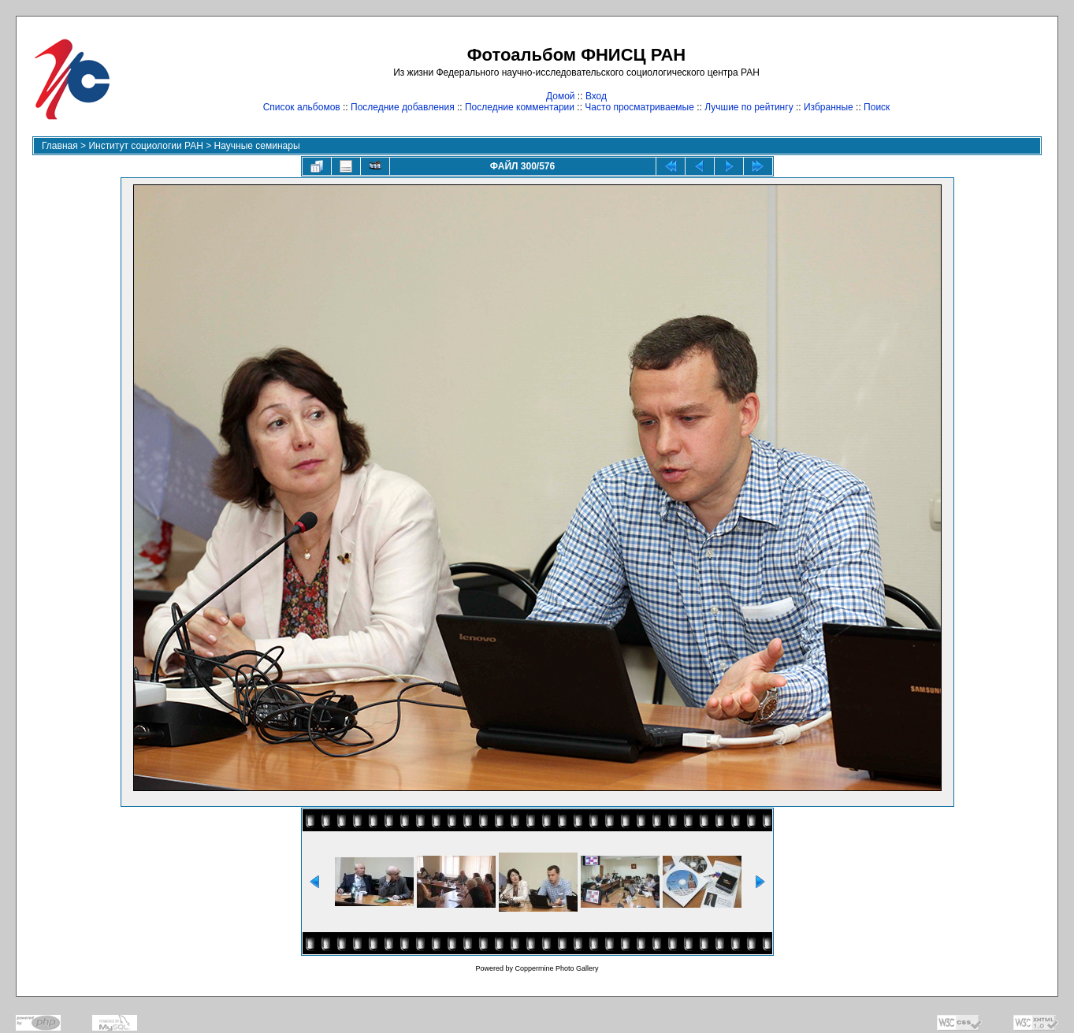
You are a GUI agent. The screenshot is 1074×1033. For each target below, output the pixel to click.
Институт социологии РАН (145, 145)
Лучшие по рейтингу (748, 107)
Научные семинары (257, 145)
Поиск (877, 107)
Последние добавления (403, 107)
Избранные (828, 107)
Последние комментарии (519, 107)
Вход (596, 96)
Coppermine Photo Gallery (556, 968)
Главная (60, 145)
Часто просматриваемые (639, 107)
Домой (560, 96)
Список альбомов (301, 107)
